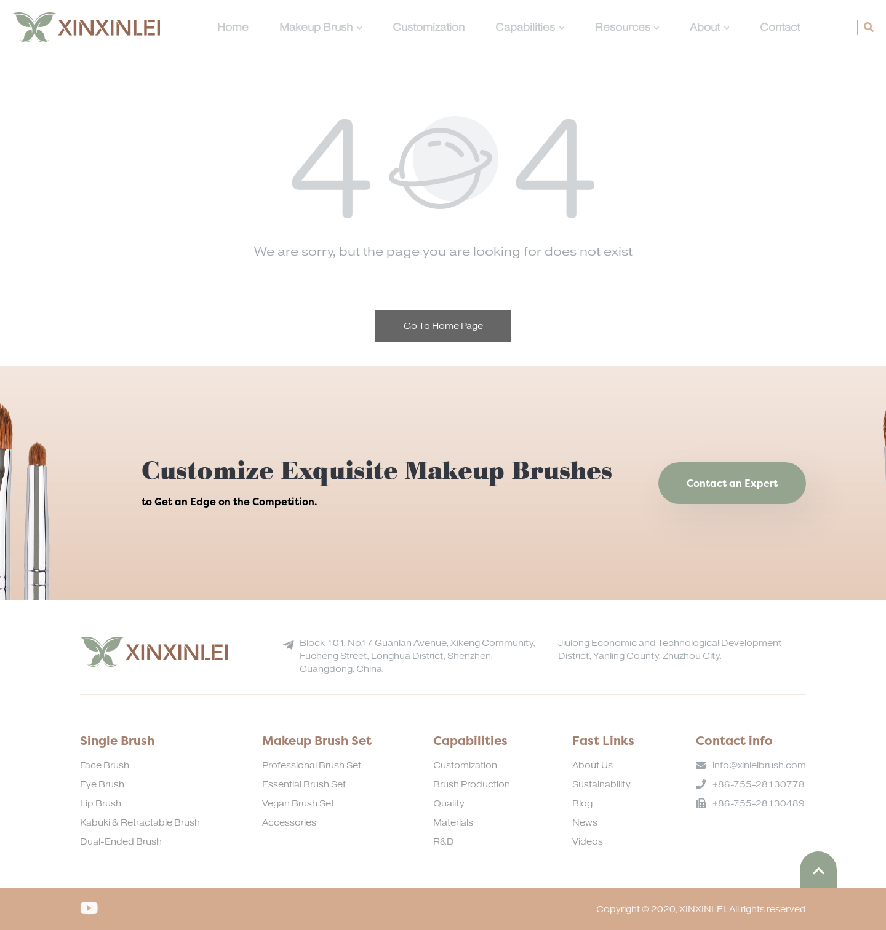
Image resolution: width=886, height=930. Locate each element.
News (584, 823)
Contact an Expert (732, 483)
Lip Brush (100, 804)
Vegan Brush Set (298, 804)
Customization (429, 27)
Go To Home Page (443, 326)
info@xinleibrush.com (759, 765)
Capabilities (529, 27)
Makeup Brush (320, 27)
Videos (587, 842)
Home (233, 27)
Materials (453, 823)
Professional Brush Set (311, 765)
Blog (582, 804)
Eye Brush (102, 784)
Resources (627, 27)
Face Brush (104, 765)
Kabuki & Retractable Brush (140, 823)
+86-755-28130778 (758, 784)
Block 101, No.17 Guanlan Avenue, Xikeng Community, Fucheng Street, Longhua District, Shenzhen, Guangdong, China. (417, 656)
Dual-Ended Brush (121, 842)
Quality (449, 804)
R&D (443, 842)
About (709, 27)
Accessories (289, 823)
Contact (780, 27)
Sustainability (601, 784)
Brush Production (471, 784)
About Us (592, 765)
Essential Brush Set (304, 784)
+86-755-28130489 (758, 804)
